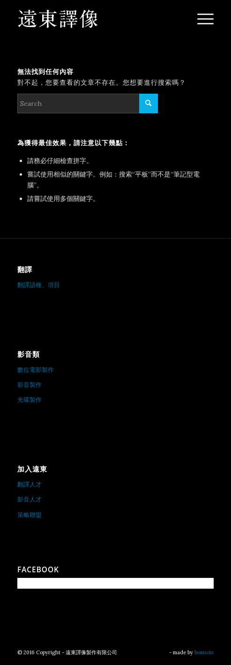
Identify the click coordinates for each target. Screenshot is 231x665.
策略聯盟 (29, 515)
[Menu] (201, 18)
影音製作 (29, 385)
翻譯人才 (29, 484)
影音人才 (29, 499)
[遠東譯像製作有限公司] (95, 18)
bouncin (204, 652)
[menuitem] (201, 18)
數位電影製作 (35, 370)
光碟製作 (29, 400)
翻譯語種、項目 (38, 285)
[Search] (87, 103)
